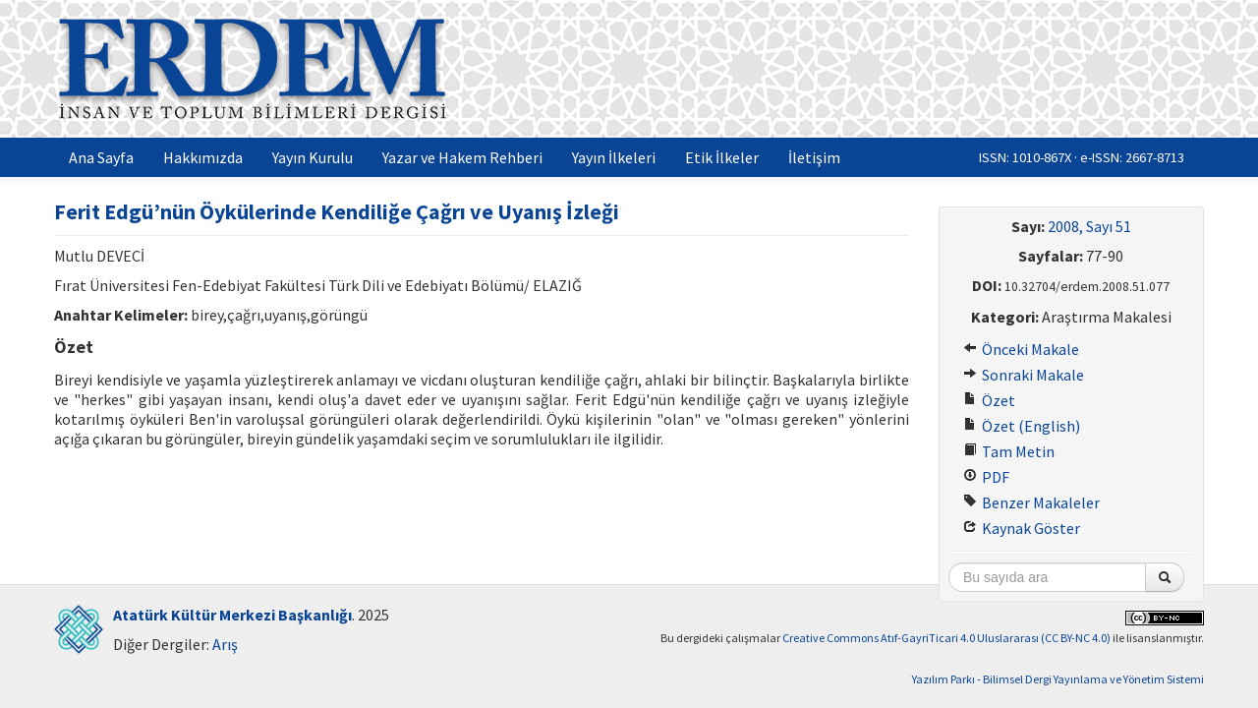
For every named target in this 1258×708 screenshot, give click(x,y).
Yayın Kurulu (312, 157)
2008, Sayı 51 (1089, 226)
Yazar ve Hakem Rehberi (462, 157)
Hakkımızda (203, 157)
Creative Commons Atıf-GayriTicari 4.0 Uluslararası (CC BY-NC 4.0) (946, 637)
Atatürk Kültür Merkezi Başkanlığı (232, 614)
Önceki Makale (1021, 349)
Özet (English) (1021, 426)
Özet (989, 400)
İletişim (814, 157)
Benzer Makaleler (1031, 502)
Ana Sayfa (101, 157)
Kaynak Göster (1021, 528)
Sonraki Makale (1023, 374)
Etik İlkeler (722, 157)
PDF (986, 477)
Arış (225, 644)
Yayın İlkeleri (614, 157)
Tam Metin (1009, 451)
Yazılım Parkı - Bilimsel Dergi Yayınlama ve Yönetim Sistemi (1058, 679)
